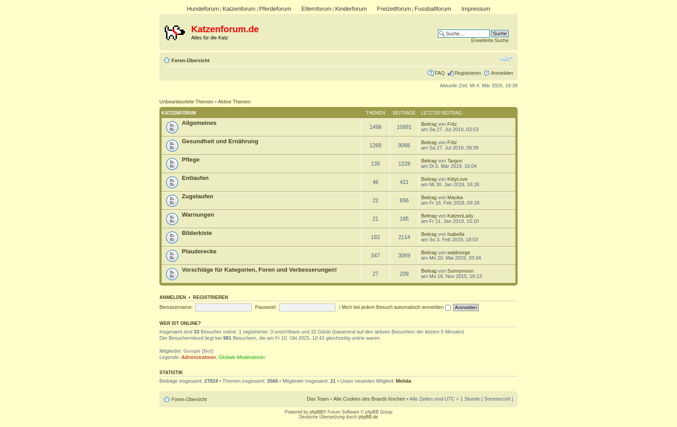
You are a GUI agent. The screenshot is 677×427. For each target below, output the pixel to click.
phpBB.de (368, 416)
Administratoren (198, 357)
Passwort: (266, 307)
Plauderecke (199, 251)
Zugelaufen (197, 196)
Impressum (475, 8)
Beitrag (429, 124)
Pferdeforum (275, 8)
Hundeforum (203, 8)
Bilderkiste (197, 233)
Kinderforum (351, 8)
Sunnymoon (460, 270)
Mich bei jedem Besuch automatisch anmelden (396, 307)
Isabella (455, 234)
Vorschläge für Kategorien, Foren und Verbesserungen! (259, 269)
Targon (455, 160)
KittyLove (457, 179)
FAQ (440, 73)
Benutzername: (176, 307)
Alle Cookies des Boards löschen (369, 398)
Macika (455, 197)
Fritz (452, 124)
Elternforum (316, 8)
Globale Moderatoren (242, 357)
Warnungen (198, 214)
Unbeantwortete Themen (186, 101)
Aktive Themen (234, 101)
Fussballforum (433, 8)
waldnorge (458, 252)
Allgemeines (199, 123)
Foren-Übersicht (190, 60)
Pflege (191, 159)
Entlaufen (195, 178)
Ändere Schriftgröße (506, 59)
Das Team (318, 398)
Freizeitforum (394, 8)
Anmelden (502, 73)
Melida (403, 381)
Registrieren (467, 73)
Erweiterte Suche (490, 40)
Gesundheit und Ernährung (220, 141)
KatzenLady (460, 215)
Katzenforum (239, 8)
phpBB (316, 412)
